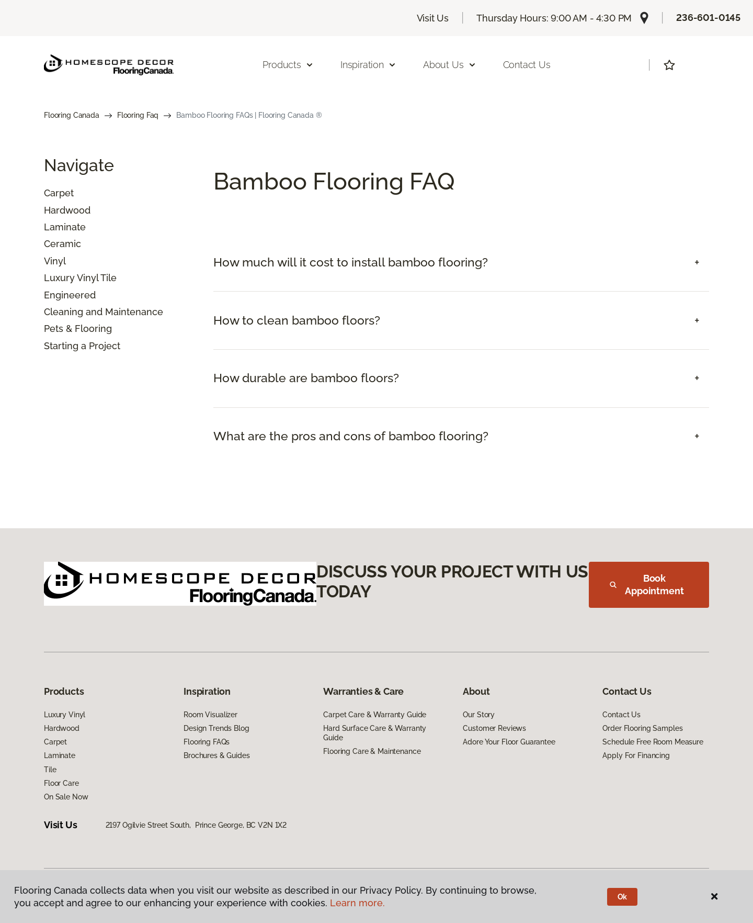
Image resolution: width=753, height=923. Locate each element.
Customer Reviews (494, 728)
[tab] (461, 262)
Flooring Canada (71, 115)
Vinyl (55, 260)
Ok (623, 897)
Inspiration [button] (368, 64)
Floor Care (61, 783)
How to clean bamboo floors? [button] (296, 320)
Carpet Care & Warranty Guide (374, 714)
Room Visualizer (210, 714)
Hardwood (67, 210)
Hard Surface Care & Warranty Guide (374, 733)
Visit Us (433, 18)
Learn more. (357, 902)
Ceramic (62, 243)
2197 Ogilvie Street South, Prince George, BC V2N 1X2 (196, 825)
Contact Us (527, 64)
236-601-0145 (708, 17)
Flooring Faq (137, 115)
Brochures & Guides (216, 755)
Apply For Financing (635, 755)
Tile (50, 769)
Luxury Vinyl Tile (80, 277)
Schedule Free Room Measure (652, 742)
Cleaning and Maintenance (103, 311)
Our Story (479, 714)
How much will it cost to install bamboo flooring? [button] (350, 262)
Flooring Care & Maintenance (371, 751)
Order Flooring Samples (642, 728)
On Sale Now (66, 797)
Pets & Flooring (78, 328)
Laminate (65, 226)
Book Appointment (647, 584)
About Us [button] (449, 64)
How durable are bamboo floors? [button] (306, 378)
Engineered (70, 295)
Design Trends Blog (216, 728)
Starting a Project (82, 345)
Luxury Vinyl (64, 714)
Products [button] (288, 64)
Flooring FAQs (207, 742)
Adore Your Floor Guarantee (509, 742)
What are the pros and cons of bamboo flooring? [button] (350, 436)
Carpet (59, 192)
